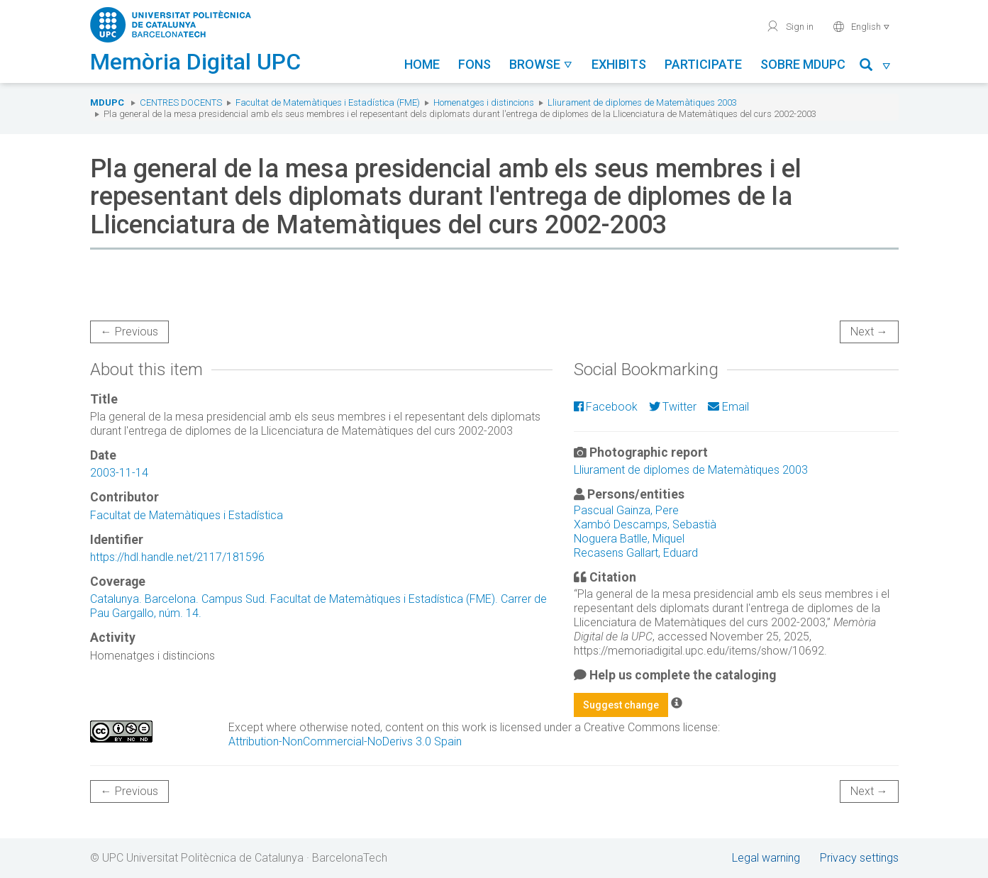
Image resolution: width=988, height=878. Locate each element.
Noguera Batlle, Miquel (629, 538)
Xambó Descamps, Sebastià (645, 524)
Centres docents (181, 102)
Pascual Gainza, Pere (626, 510)
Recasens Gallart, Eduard (636, 553)
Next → (869, 331)
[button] (876, 67)
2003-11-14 (119, 472)
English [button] (861, 26)
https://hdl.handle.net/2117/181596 (177, 557)
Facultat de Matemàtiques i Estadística (186, 515)
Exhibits (619, 64)
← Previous (129, 331)
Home (422, 64)
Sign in (790, 26)
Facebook (606, 406)
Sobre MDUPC (802, 64)
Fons (474, 64)
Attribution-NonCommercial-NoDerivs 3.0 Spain (345, 741)
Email (728, 406)
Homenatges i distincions (483, 102)
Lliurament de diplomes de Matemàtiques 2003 (642, 102)
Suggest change (621, 705)
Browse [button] (541, 64)
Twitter (672, 406)
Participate (703, 64)
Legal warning (766, 858)
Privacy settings (859, 858)
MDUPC (107, 102)
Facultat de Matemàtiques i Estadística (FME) (327, 102)
